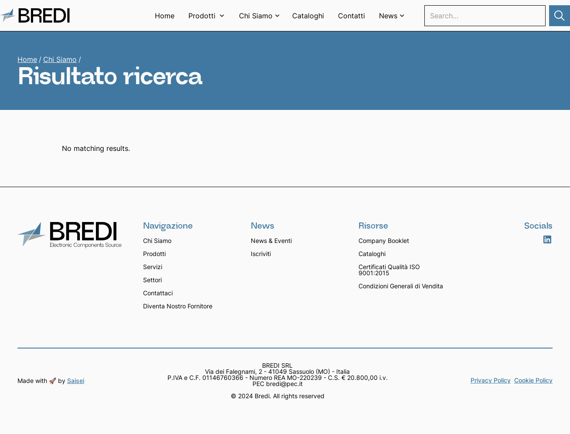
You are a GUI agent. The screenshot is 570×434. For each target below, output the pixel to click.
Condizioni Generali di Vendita (400, 286)
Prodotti (154, 253)
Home (164, 15)
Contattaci (158, 293)
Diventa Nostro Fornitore (177, 306)
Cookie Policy (533, 381)
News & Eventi (271, 240)
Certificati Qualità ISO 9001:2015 (389, 270)
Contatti (351, 15)
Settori (152, 280)
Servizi (152, 266)
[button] (206, 16)
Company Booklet (383, 240)
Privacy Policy (491, 381)
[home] (35, 15)
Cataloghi (308, 15)
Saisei (75, 380)
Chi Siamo (60, 59)
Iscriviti (261, 253)
